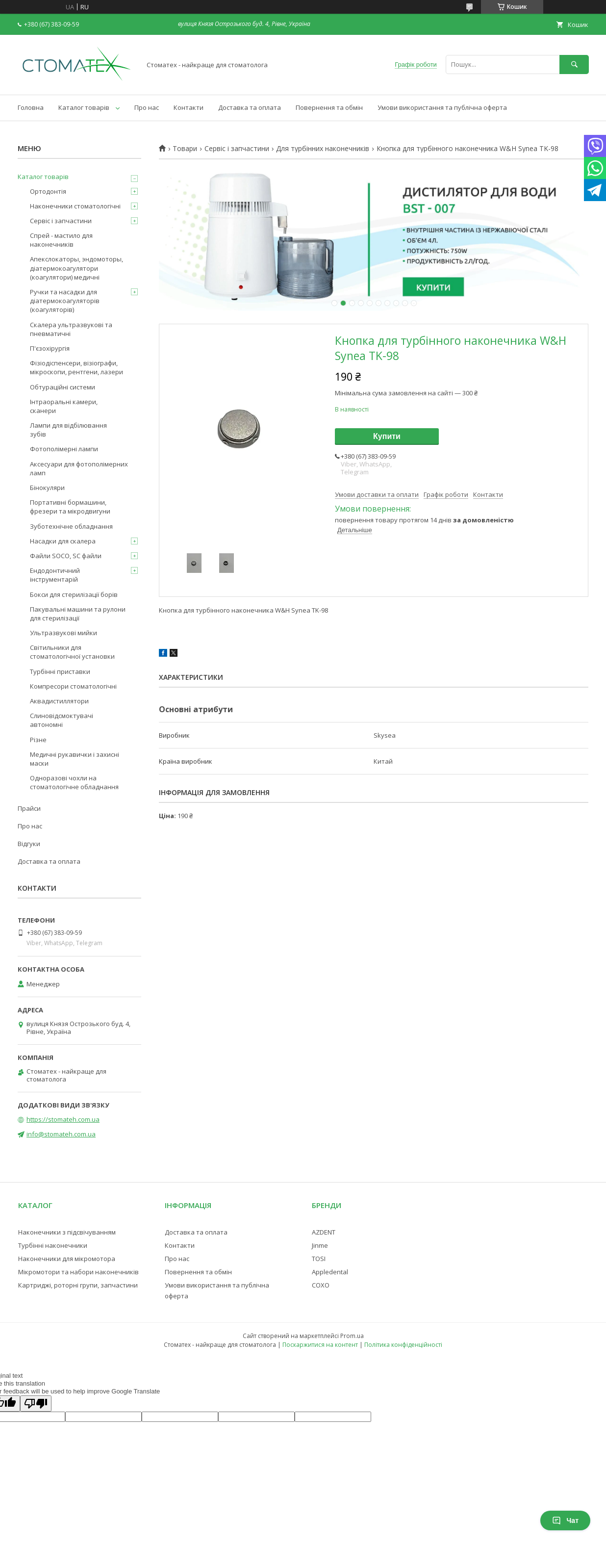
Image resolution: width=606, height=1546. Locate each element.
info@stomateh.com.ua (61, 1134)
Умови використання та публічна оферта (442, 107)
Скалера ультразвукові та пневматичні (71, 329)
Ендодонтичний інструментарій (55, 575)
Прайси (29, 808)
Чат (565, 1520)
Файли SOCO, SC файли (65, 555)
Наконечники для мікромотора (66, 1258)
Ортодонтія (48, 191)
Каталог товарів (83, 107)
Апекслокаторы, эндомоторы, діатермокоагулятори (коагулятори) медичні (76, 268)
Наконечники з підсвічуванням (67, 1232)
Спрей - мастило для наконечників (61, 240)
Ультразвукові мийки (63, 632)
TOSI (319, 1258)
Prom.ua (352, 1336)
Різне (38, 739)
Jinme (320, 1245)
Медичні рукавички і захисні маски (74, 759)
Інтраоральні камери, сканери (64, 406)
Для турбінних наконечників (322, 149)
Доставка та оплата (249, 107)
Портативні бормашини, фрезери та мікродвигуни (70, 506)
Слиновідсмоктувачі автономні (61, 720)
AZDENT (323, 1232)
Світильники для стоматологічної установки (72, 652)
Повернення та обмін (329, 107)
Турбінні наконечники (52, 1245)
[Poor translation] (35, 1403)
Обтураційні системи (62, 387)
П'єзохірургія (50, 348)
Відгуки (29, 843)
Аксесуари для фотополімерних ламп (79, 468)
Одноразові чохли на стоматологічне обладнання (74, 782)
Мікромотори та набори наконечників (78, 1271)
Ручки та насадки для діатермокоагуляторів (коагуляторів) (65, 300)
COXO (320, 1285)
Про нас (146, 107)
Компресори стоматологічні (73, 686)
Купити (387, 436)
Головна (31, 107)
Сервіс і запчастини (236, 149)
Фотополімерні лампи (64, 448)
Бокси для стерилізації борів (74, 594)
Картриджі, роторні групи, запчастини (78, 1285)
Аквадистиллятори (59, 700)
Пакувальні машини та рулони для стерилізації (78, 613)
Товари (185, 149)
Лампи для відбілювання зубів (68, 429)
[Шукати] (574, 64)
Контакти (188, 107)
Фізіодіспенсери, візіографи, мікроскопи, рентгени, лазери (76, 367)
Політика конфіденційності (403, 1344)
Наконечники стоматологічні (75, 206)
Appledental (330, 1271)
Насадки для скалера (63, 541)
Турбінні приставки (60, 671)
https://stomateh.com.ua (63, 1119)
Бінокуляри (47, 487)
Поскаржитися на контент (320, 1344)
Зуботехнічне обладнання (71, 526)
